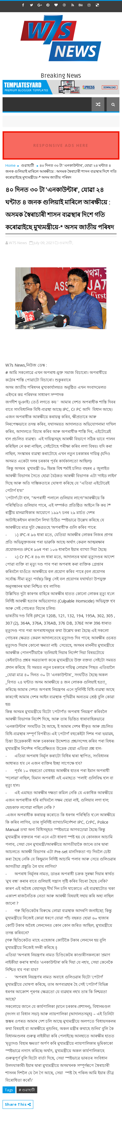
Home (10, 165)
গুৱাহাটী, (66, 242)
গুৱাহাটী (27, 165)
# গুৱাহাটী (27, 1089)
